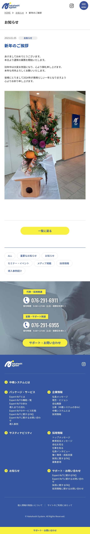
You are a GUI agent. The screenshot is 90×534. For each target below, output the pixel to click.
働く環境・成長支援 (62, 454)
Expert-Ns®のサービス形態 (22, 410)
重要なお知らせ (28, 255)
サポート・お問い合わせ (45, 343)
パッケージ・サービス (22, 392)
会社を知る (57, 444)
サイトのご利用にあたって (60, 505)
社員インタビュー (61, 451)
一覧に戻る (45, 231)
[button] (83, 5)
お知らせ (20, 12)
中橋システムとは (19, 382)
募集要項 (56, 461)
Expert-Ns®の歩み (18, 403)
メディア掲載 (44, 263)
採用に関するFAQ (61, 458)
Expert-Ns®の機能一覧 (20, 400)
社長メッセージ (60, 396)
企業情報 (57, 392)
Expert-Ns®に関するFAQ (21, 414)
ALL (10, 255)
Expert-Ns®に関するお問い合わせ (25, 419)
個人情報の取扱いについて (30, 505)
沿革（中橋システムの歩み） (66, 407)
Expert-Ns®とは (17, 396)
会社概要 (56, 403)
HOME (7, 12)
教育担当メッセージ (62, 440)
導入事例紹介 (15, 270)
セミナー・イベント (18, 263)
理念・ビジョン (60, 400)
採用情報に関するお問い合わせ (68, 488)
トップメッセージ (61, 437)
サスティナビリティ (20, 433)
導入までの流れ (17, 407)
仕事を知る (57, 447)
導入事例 (13, 424)
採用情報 (64, 263)
